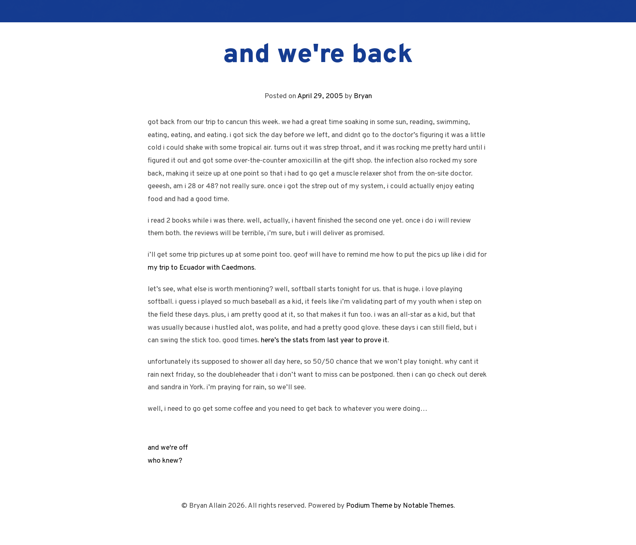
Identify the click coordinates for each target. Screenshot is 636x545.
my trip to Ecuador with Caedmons (201, 267)
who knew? (165, 461)
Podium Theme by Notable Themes (399, 506)
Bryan (363, 96)
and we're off (168, 448)
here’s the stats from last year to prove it (324, 340)
